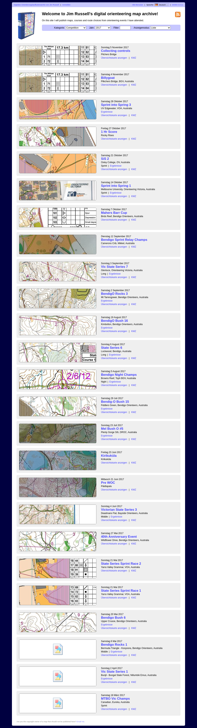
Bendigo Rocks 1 (114, 644)
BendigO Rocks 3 (114, 294)
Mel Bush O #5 (112, 429)
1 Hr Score (109, 132)
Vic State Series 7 (114, 267)
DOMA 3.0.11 (177, 5)
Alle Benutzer (137, 5)
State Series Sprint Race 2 (121, 563)
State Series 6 (111, 348)
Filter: (116, 27)
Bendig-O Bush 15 (115, 402)
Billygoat (108, 78)
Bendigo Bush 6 (113, 617)
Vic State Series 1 (114, 671)
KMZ (133, 57)
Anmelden (66, 5)
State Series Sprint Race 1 (121, 590)
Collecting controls (115, 51)
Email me (80, 721)
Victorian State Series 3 (119, 509)
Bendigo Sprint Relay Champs (124, 240)
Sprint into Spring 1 (116, 186)
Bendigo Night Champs (119, 375)
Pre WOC (108, 482)
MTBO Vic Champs (115, 698)
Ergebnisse (107, 111)
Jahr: (91, 27)
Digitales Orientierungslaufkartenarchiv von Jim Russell (36, 5)
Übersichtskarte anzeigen (114, 57)
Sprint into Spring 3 (116, 105)
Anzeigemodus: (142, 27)
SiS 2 (105, 159)
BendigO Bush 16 (114, 321)
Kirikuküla (109, 456)
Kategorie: (59, 27)
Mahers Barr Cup (114, 213)
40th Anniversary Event (119, 536)
